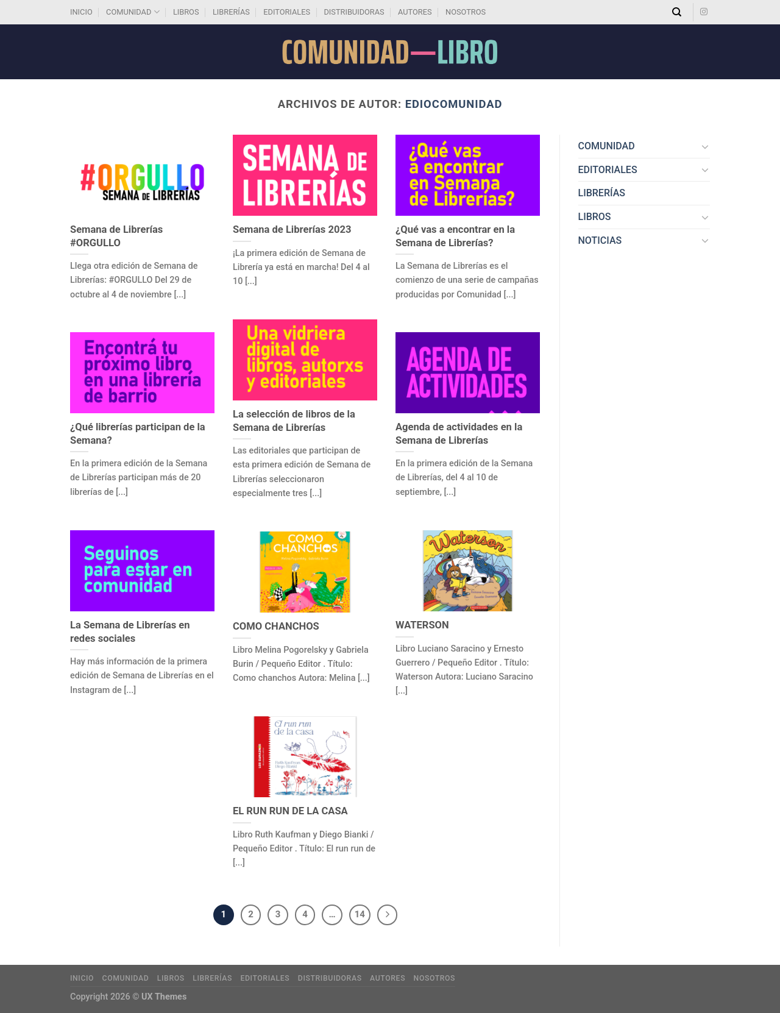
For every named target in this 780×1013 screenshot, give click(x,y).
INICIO (81, 11)
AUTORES (415, 11)
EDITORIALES (286, 11)
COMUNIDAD (132, 12)
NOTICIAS (600, 240)
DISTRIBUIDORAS (354, 11)
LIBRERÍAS (231, 11)
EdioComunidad (454, 104)
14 (360, 914)
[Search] (676, 12)
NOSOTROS (465, 11)
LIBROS (186, 11)
